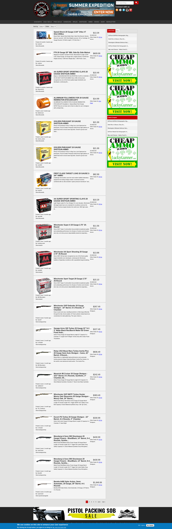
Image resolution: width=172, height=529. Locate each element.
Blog (117, 30)
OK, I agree (141, 525)
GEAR (103, 22)
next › (99, 502)
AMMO (90, 22)
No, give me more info (59, 527)
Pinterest (131, 10)
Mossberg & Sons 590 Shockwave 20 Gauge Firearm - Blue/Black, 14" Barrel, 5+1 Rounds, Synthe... (72, 438)
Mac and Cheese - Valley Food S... (118, 49)
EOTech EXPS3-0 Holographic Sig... (118, 35)
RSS (117, 10)
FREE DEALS (58, 22)
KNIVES (96, 22)
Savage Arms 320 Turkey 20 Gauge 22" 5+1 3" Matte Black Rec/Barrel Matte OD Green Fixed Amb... (72, 330)
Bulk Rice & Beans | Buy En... (116, 39)
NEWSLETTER (110, 22)
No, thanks (150, 525)
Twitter (124, 10)
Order (47, 26)
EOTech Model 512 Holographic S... (118, 46)
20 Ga (100, 37)
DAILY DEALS (47, 22)
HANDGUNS (67, 22)
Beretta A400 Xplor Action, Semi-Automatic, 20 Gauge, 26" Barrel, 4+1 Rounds (69, 484)
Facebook (120, 10)
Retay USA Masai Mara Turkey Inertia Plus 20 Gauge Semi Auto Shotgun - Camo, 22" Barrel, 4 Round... (71, 353)
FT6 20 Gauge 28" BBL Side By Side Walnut (72, 52)
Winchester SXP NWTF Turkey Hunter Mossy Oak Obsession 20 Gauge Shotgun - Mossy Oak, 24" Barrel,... (72, 396)
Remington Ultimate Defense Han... (118, 42)
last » (103, 502)
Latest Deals (112, 30)
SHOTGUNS (83, 22)
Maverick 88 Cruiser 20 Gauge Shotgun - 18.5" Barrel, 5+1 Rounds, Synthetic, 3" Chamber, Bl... (70, 376)
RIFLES (75, 22)
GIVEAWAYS (38, 22)
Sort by (35, 26)
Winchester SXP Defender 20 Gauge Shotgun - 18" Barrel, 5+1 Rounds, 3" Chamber (69, 308)
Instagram (127, 10)
